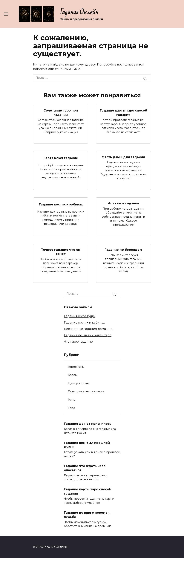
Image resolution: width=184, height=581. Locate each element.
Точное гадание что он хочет (60, 252)
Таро (71, 408)
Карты (72, 375)
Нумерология (78, 383)
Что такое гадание (123, 203)
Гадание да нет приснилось (87, 423)
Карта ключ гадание (61, 158)
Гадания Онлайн (79, 12)
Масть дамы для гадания (123, 157)
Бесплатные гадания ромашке (88, 329)
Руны (72, 399)
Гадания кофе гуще (79, 316)
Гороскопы (76, 366)
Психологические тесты (86, 391)
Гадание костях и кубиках (61, 204)
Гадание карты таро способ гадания (123, 112)
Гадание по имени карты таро (87, 335)
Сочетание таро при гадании (61, 112)
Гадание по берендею (123, 249)
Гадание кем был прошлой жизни (87, 445)
